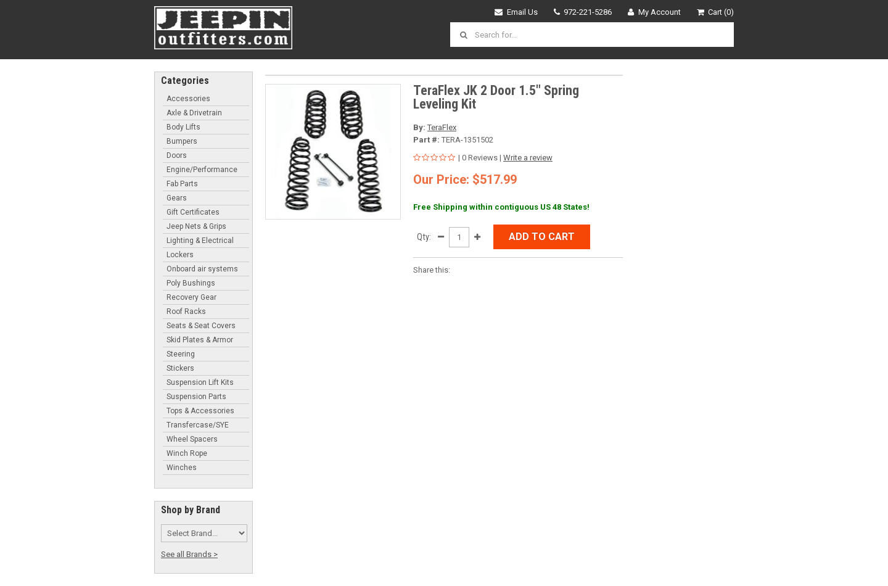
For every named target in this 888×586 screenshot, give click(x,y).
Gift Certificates (193, 212)
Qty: (424, 237)
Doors (176, 155)
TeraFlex (441, 127)
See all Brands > (189, 554)
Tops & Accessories (200, 410)
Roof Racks (186, 311)
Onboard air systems (202, 269)
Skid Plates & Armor (199, 340)
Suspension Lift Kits (200, 382)
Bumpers (181, 141)
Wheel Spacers (192, 439)
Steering (180, 354)
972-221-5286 (583, 12)
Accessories (188, 98)
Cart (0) (715, 12)
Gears (176, 198)
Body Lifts (183, 127)
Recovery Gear (191, 297)
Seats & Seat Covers (201, 325)
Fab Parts (182, 184)
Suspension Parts (196, 396)
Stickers (180, 368)
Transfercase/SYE (197, 425)
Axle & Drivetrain (194, 113)
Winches (181, 467)
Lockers (180, 254)
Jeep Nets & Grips (196, 226)
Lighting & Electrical (200, 240)
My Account (654, 12)
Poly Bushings (190, 283)
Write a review (528, 157)
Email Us (516, 12)
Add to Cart (542, 236)
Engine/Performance (201, 169)
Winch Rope (186, 453)
